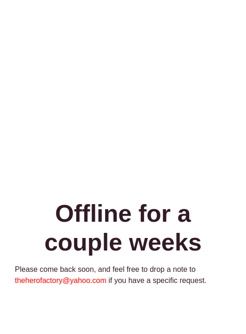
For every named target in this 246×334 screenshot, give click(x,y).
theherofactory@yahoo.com (60, 280)
